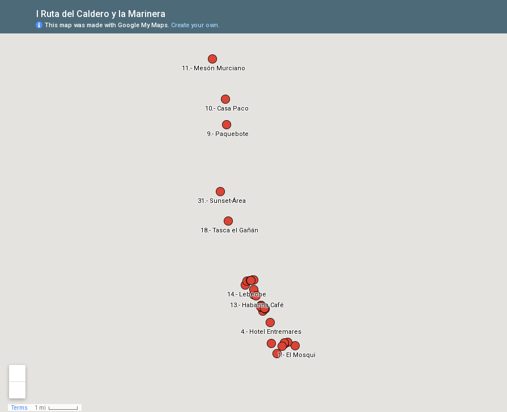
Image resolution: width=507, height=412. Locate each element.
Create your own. (195, 25)
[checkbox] (174, 12)
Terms (19, 408)
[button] (295, 345)
